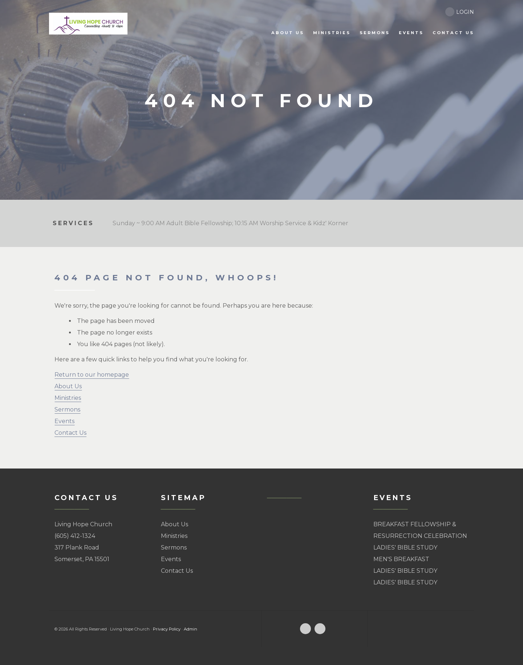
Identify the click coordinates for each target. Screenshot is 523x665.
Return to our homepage (91, 374)
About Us (68, 386)
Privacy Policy (167, 629)
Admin (190, 629)
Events (64, 421)
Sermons (67, 409)
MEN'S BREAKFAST (401, 559)
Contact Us (70, 432)
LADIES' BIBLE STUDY (405, 547)
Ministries (67, 397)
